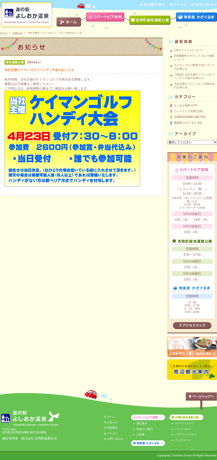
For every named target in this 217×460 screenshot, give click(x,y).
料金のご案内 (145, 429)
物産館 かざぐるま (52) (188, 122)
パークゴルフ (183, 429)
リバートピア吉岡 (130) (188, 111)
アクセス (112, 433)
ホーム (3, 32)
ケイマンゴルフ (184, 423)
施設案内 (142, 423)
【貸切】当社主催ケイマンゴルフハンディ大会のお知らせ (194, 76)
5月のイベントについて (188, 50)
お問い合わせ (115, 438)
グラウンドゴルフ (186, 434)
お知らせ (17, 32)
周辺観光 (112, 427)
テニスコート (183, 440)
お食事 (141, 434)
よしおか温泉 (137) (185, 105)
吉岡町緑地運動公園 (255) (189, 116)
